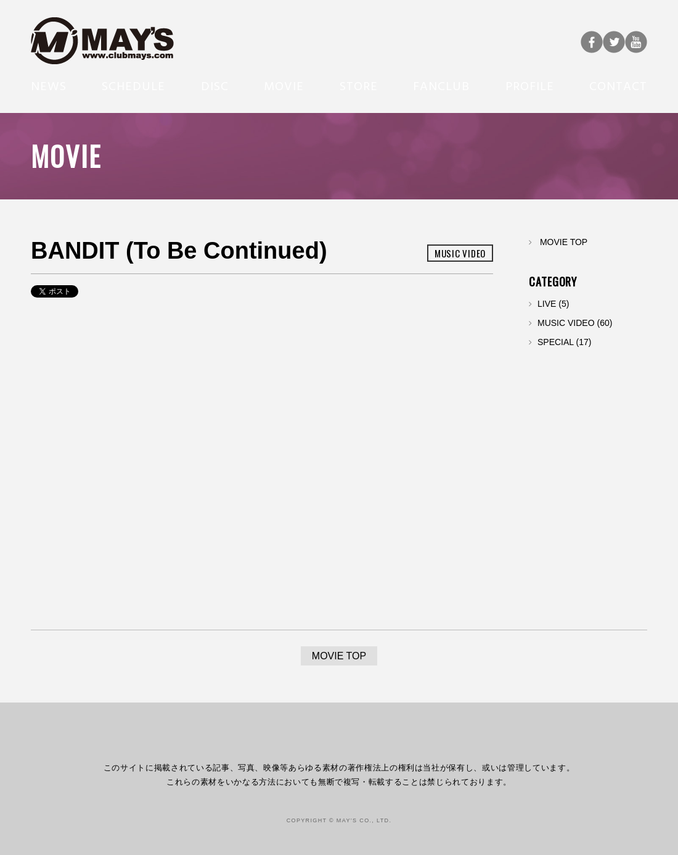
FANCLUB (441, 85)
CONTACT (618, 85)
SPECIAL (555, 342)
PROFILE (529, 85)
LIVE (546, 304)
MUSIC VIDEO (566, 323)
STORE (359, 85)
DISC (215, 85)
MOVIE (284, 85)
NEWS (49, 85)
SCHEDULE (133, 85)
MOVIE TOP (563, 242)
